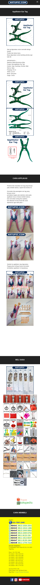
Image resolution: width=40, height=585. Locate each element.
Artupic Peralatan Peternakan (22, 572)
